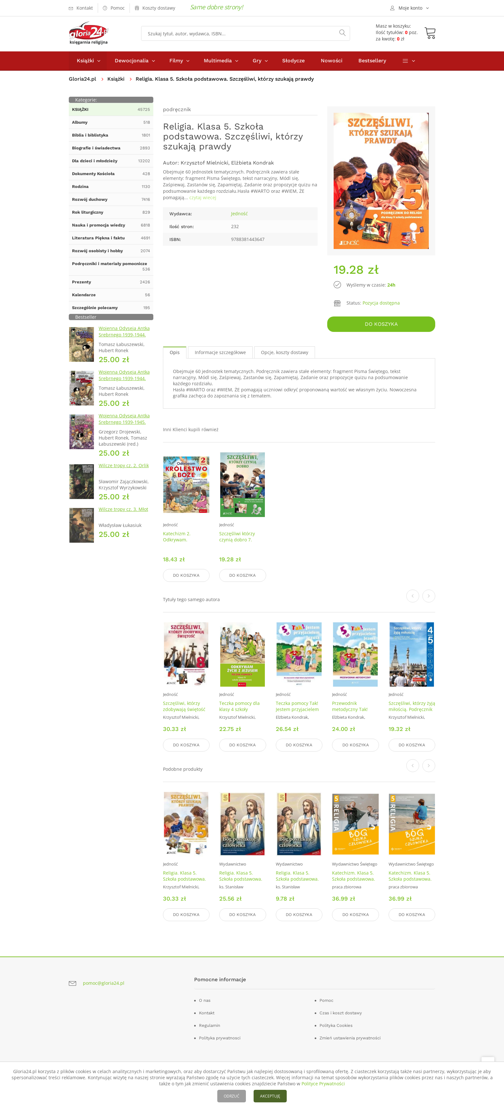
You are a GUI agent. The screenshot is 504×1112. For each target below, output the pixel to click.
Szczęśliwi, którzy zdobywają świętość (184, 706)
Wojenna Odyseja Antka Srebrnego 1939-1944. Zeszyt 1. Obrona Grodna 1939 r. (125, 338)
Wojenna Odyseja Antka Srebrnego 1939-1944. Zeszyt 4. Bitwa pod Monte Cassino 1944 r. (124, 381)
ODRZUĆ (231, 1096)
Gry (257, 61)
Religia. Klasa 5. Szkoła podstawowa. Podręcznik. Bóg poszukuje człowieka (241, 882)
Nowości (331, 61)
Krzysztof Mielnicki (204, 163)
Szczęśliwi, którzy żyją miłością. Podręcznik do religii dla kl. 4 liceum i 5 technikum (412, 712)
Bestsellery (372, 61)
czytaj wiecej (202, 197)
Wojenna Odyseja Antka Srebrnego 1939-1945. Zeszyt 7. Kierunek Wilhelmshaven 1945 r (124, 425)
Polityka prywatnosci (219, 1038)
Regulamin (209, 1025)
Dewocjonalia (131, 61)
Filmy (176, 61)
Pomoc (326, 1000)
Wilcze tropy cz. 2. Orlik (124, 465)
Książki (85, 61)
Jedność (239, 213)
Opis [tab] (175, 352)
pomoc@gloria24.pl (103, 983)
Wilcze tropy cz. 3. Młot (123, 509)
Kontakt (206, 1012)
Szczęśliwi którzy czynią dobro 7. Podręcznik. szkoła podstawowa (238, 542)
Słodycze (293, 61)
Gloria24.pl (82, 79)
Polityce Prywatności (323, 1084)
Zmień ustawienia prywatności (350, 1038)
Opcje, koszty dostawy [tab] (284, 352)
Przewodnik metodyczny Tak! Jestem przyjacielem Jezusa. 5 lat (353, 712)
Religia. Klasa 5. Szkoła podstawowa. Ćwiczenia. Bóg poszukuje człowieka (298, 882)
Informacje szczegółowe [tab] (220, 352)
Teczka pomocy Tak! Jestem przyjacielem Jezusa (297, 709)
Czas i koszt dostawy (341, 1012)
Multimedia (218, 61)
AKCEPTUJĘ (270, 1096)
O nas (205, 1000)
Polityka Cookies (336, 1025)
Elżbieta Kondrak (252, 163)
